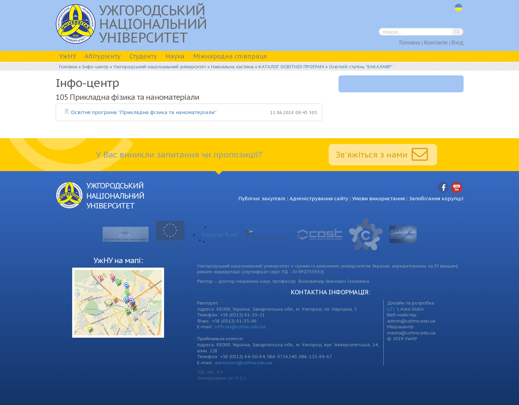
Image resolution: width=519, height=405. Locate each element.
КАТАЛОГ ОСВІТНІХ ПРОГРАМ (291, 66)
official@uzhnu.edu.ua (239, 327)
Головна (409, 42)
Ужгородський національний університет (160, 66)
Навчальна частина (232, 66)
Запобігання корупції (436, 198)
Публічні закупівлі (262, 198)
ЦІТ (391, 309)
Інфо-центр (95, 66)
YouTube (457, 188)
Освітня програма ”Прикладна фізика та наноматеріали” (144, 112)
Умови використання (378, 198)
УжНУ (67, 56)
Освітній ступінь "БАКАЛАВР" (361, 66)
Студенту (143, 56)
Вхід (458, 42)
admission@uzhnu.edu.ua (243, 363)
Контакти (436, 42)
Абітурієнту (103, 56)
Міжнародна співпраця (230, 56)
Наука (175, 56)
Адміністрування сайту (319, 198)
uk (458, 7)
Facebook (443, 188)
